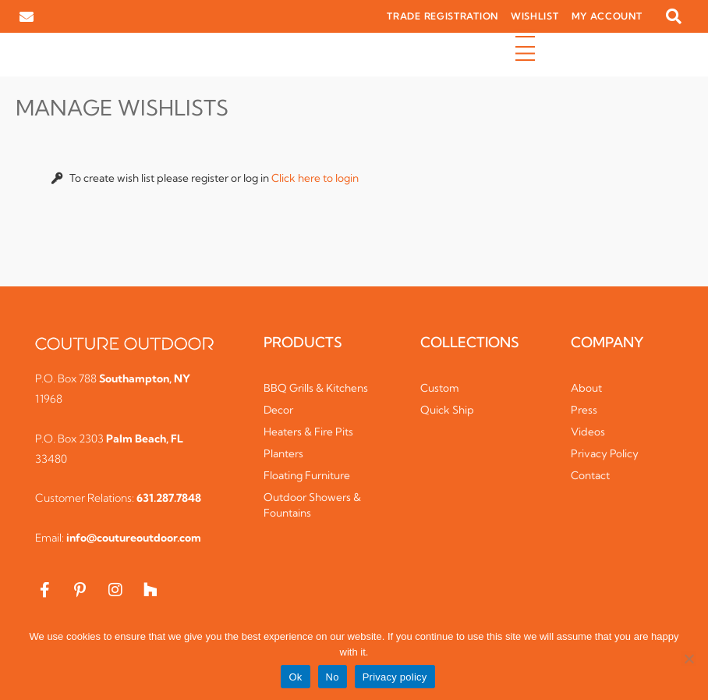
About (586, 388)
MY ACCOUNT (607, 16)
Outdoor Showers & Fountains (312, 505)
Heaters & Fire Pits (308, 431)
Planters (283, 453)
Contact (590, 475)
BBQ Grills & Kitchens (316, 388)
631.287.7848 (168, 498)
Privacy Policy (605, 453)
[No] (688, 658)
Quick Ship (447, 409)
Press (584, 409)
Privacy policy (395, 677)
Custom (439, 388)
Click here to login (315, 178)
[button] (673, 16)
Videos (588, 431)
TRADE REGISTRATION (442, 16)
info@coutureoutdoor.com (133, 538)
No (332, 677)
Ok (295, 677)
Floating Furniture (307, 475)
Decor (278, 409)
